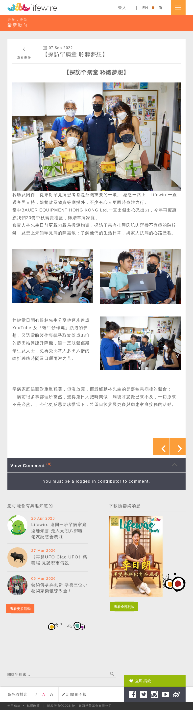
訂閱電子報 (76, 694)
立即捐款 (143, 681)
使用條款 (14, 706)
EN (145, 7)
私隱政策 (33, 706)
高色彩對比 (17, 694)
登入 (122, 7)
